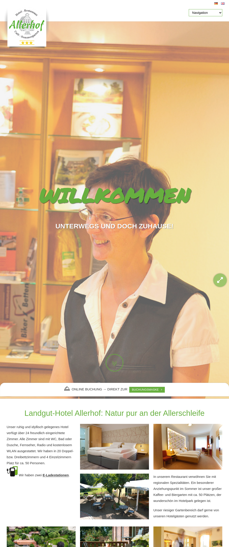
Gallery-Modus (220, 280)
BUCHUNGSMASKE (145, 389)
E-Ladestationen (56, 475)
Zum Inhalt (114, 363)
